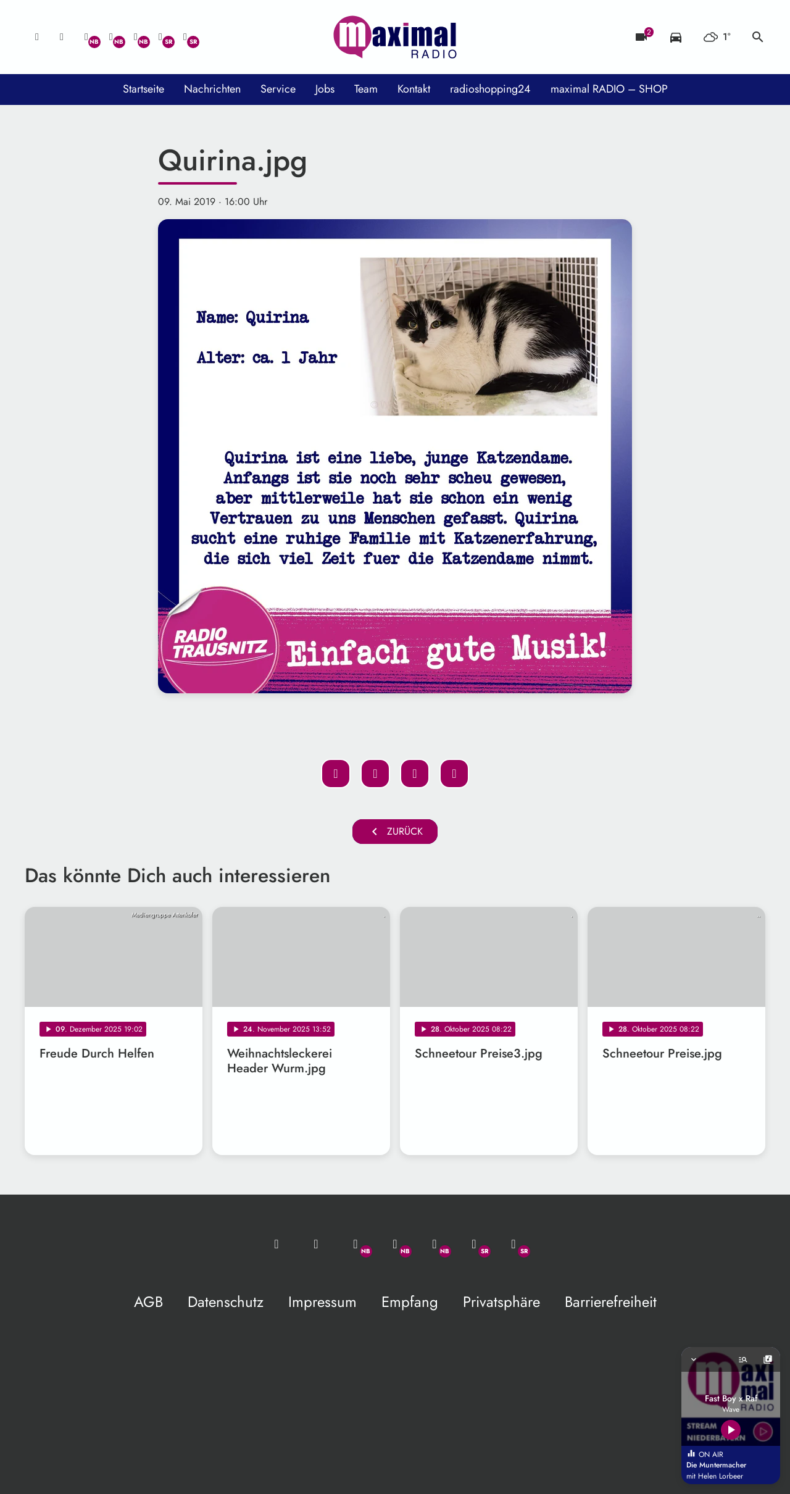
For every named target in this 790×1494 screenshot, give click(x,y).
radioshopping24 (490, 89)
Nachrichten (212, 89)
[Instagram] (135, 37)
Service (278, 89)
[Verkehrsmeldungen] (675, 37)
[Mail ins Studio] (37, 37)
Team (366, 89)
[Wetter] (717, 37)
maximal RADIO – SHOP (609, 89)
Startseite (143, 89)
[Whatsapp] (86, 37)
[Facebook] (111, 37)
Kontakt (413, 89)
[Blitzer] (641, 37)
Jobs (325, 89)
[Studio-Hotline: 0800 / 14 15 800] (61, 37)
